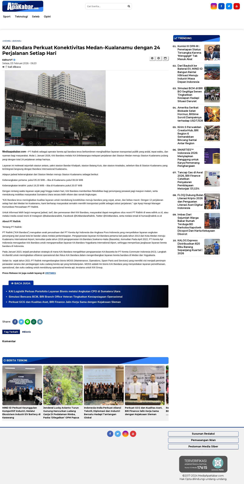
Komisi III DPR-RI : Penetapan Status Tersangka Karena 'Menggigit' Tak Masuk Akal (189, 53)
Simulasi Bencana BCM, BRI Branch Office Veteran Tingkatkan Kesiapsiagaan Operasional (65, 296)
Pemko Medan (28, 24)
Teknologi (199, 16)
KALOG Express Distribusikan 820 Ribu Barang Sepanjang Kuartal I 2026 (190, 247)
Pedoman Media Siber (203, 446)
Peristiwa (26, 16)
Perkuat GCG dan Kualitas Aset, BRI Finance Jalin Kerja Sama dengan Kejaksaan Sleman (65, 302)
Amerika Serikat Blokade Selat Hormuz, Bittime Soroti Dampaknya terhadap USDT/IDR (190, 114)
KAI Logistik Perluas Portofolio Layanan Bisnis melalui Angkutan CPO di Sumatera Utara (64, 291)
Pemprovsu (49, 24)
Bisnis (159, 16)
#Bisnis (26, 331)
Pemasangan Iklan (203, 440)
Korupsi (172, 16)
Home (11, 16)
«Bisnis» (16, 41)
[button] (165, 58)
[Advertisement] (196, 281)
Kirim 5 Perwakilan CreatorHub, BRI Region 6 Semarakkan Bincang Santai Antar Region (189, 135)
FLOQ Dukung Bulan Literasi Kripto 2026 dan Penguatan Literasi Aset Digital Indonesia (190, 201)
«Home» (6, 41)
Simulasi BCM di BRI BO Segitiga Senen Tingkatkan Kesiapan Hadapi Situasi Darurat (190, 95)
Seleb (214, 16)
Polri (120, 16)
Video (11, 24)
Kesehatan (84, 16)
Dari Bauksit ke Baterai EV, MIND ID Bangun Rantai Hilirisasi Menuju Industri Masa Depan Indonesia (190, 73)
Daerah (68, 16)
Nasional (53, 16)
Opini (225, 16)
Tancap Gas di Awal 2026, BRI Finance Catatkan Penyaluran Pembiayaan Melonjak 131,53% (190, 180)
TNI (111, 16)
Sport (185, 16)
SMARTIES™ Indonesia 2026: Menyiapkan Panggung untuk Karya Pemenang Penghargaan (188, 157)
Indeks (65, 24)
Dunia (39, 16)
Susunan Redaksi (203, 433)
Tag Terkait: (11, 331)
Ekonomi (145, 16)
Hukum (99, 16)
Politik (132, 16)
